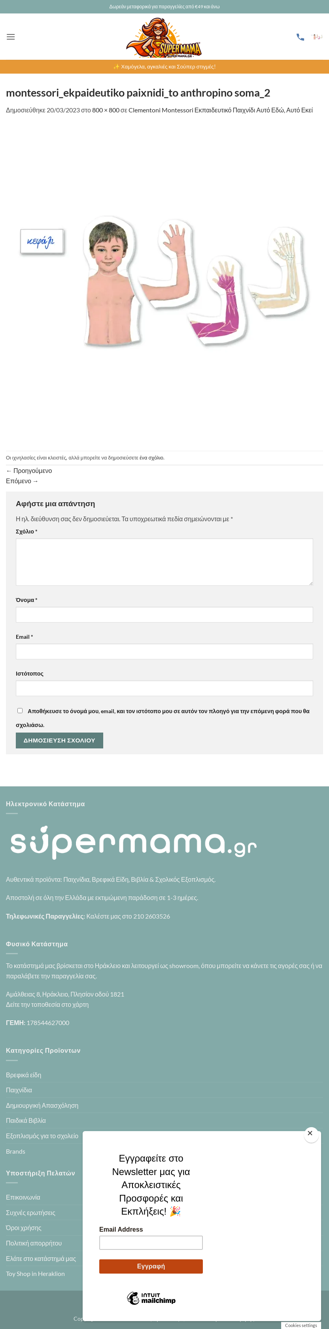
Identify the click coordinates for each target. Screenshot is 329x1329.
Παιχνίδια (19, 1090)
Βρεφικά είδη (23, 1074)
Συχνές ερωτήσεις (30, 1212)
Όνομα (27, 599)
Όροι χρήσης (24, 1227)
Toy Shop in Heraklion (35, 1273)
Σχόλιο (27, 531)
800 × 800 (105, 110)
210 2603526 (151, 916)
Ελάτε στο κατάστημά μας (41, 1258)
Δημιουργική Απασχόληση (42, 1105)
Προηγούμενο (29, 470)
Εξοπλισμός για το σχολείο (42, 1135)
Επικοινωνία (23, 1197)
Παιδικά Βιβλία (26, 1120)
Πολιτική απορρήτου (34, 1243)
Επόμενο (22, 480)
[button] (10, 36)
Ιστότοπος (29, 673)
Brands (15, 1151)
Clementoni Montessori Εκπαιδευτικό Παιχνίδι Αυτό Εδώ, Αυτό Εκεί (221, 110)
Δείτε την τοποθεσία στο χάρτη (47, 1004)
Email (24, 636)
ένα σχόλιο (151, 457)
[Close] (311, 1135)
